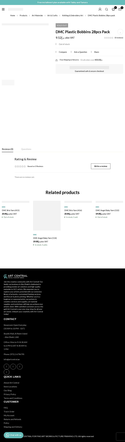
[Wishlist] (112, 9)
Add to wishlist (120, 32)
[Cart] (119, 9)
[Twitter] (20, 366)
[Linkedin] (6, 372)
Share (97, 52)
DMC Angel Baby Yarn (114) (45, 238)
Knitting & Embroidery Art (73, 15)
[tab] (7, 149)
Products (23, 15)
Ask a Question (81, 52)
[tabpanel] (62, 167)
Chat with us (13, 435)
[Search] (105, 9)
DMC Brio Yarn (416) (73, 210)
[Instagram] (13, 366)
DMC (3, 207)
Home (12, 15)
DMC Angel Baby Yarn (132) (108, 210)
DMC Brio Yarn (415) (11, 210)
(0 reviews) (119, 38)
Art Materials (37, 15)
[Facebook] (6, 366)
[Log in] (98, 9)
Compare (64, 52)
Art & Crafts (52, 15)
